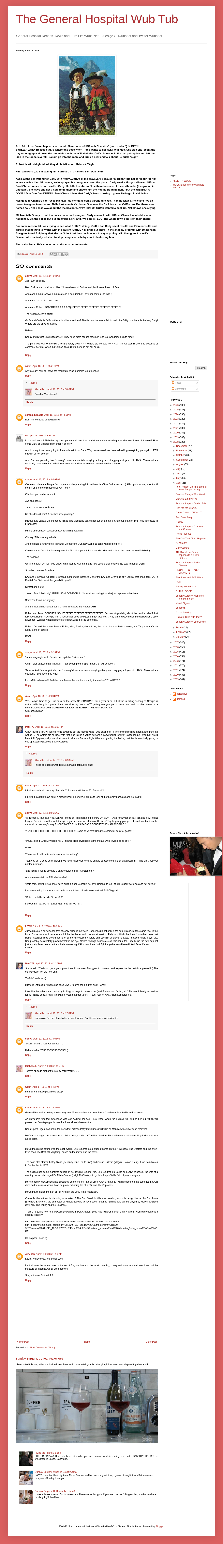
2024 (176, 414)
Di (26, 435)
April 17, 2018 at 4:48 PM (46, 1087)
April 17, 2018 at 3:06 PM (46, 1038)
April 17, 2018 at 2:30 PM (48, 963)
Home (87, 1341)
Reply (28, 355)
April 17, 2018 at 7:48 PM (46, 1107)
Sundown (181, 607)
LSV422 (29, 926)
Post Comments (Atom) (42, 1347)
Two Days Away (184, 517)
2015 (176, 651)
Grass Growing (183, 612)
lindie (28, 785)
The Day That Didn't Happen (191, 538)
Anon (28, 696)
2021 (176, 428)
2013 (176, 661)
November (182, 450)
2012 (176, 665)
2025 (176, 409)
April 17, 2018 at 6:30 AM (60, 760)
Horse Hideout (183, 533)
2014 (176, 656)
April (179, 482)
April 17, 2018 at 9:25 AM (46, 813)
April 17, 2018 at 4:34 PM (51, 1066)
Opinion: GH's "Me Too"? (189, 617)
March (180, 627)
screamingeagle (34, 415)
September (182, 459)
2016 (176, 647)
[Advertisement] (185, 108)
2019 (176, 437)
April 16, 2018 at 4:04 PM (46, 276)
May (178, 478)
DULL (179, 582)
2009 (176, 679)
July (178, 469)
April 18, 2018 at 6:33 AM (49, 1254)
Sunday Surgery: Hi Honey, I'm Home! (55, 1491)
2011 (176, 670)
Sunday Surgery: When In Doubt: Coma (56, 1472)
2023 (176, 418)
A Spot (179, 521)
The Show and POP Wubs (189, 577)
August (180, 464)
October (180, 455)
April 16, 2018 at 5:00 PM (60, 389)
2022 (176, 423)
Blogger (160, 1526)
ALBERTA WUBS (182, 181)
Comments (179, 389)
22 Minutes (181, 543)
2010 (176, 674)
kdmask (181, 699)
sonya (28, 276)
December (182, 446)
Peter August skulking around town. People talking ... (191, 488)
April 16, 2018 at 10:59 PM (49, 727)
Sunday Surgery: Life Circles (191, 621)
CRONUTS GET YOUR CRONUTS (188, 571)
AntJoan (30, 1254)
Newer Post (23, 1341)
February (181, 632)
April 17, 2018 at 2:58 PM (60, 1013)
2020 (176, 432)
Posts (176, 382)
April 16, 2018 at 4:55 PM (57, 415)
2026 (176, 405)
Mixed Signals (183, 603)
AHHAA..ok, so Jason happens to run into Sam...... (187, 555)
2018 (176, 442)
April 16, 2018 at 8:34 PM (42, 435)
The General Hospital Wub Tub (97, 19)
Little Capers (182, 547)
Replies (33, 382)
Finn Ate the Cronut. (186, 508)
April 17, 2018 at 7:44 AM (46, 785)
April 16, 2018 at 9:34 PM (46, 696)
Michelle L (40, 389)
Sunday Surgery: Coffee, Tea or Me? (39, 1358)
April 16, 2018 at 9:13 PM (46, 652)
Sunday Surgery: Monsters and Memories (190, 597)
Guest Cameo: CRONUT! (189, 512)
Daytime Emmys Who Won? (190, 494)
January (180, 636)
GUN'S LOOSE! (184, 591)
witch (28, 366)
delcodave (182, 693)
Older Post (151, 1341)
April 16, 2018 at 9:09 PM (46, 479)
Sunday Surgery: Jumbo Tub (191, 503)
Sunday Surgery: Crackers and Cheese (189, 528)
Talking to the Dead (186, 586)
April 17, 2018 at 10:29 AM (49, 926)
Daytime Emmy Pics (186, 498)
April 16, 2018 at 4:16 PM (46, 366)
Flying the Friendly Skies (48, 1452)
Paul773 (29, 727)
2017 (176, 642)
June (179, 473)
